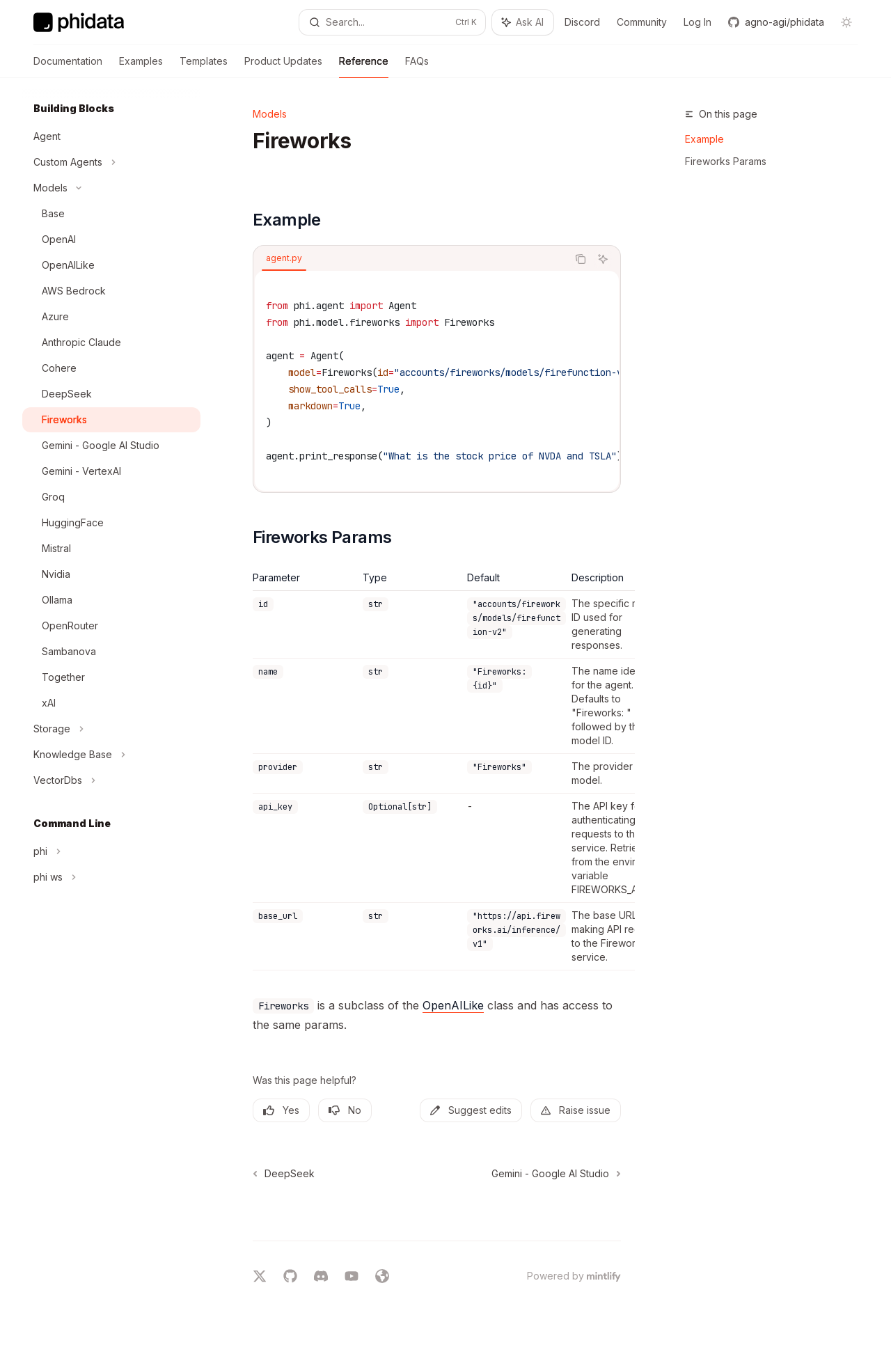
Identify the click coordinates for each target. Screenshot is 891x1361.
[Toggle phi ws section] (111, 877)
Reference (363, 66)
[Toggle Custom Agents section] (111, 162)
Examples (141, 66)
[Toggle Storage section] (111, 728)
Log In (697, 22)
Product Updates (283, 66)
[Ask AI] (603, 259)
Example (704, 139)
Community (642, 22)
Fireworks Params (725, 161)
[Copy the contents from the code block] (580, 259)
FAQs (417, 66)
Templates (204, 66)
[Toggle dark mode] (846, 22)
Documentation (67, 66)
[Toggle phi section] (111, 851)
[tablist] (410, 259)
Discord (582, 22)
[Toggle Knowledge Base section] (111, 754)
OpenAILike (453, 1005)
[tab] (284, 258)
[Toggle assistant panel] (522, 22)
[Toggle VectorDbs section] (111, 780)
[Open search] (392, 22)
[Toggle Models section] (111, 187)
